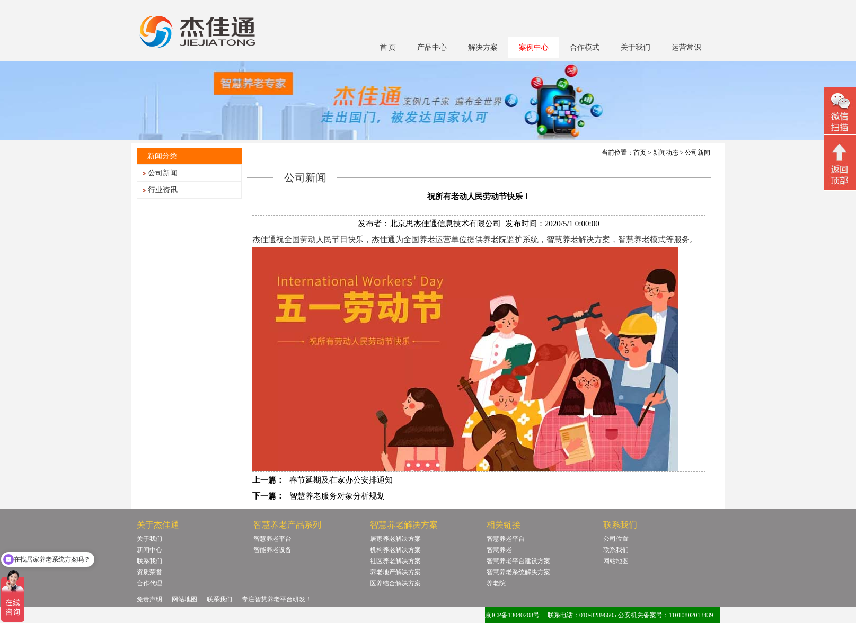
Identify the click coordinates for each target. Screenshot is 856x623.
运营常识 (686, 47)
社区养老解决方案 (395, 561)
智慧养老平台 (272, 538)
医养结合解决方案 (395, 583)
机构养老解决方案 (395, 550)
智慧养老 (499, 550)
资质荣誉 (149, 572)
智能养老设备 (272, 550)
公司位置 (616, 538)
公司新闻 (163, 173)
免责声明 (149, 599)
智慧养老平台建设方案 (518, 561)
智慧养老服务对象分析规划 (337, 496)
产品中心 (432, 47)
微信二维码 (840, 112)
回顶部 (840, 163)
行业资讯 (163, 190)
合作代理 (149, 583)
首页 (639, 152)
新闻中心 (149, 550)
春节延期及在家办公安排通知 (341, 480)
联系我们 (149, 561)
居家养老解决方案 (395, 538)
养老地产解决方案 (395, 572)
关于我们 (635, 47)
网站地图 (616, 561)
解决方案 (483, 47)
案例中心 (534, 47)
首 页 (388, 47)
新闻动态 (665, 152)
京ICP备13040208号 (512, 615)
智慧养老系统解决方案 (518, 572)
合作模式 (584, 47)
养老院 (496, 583)
